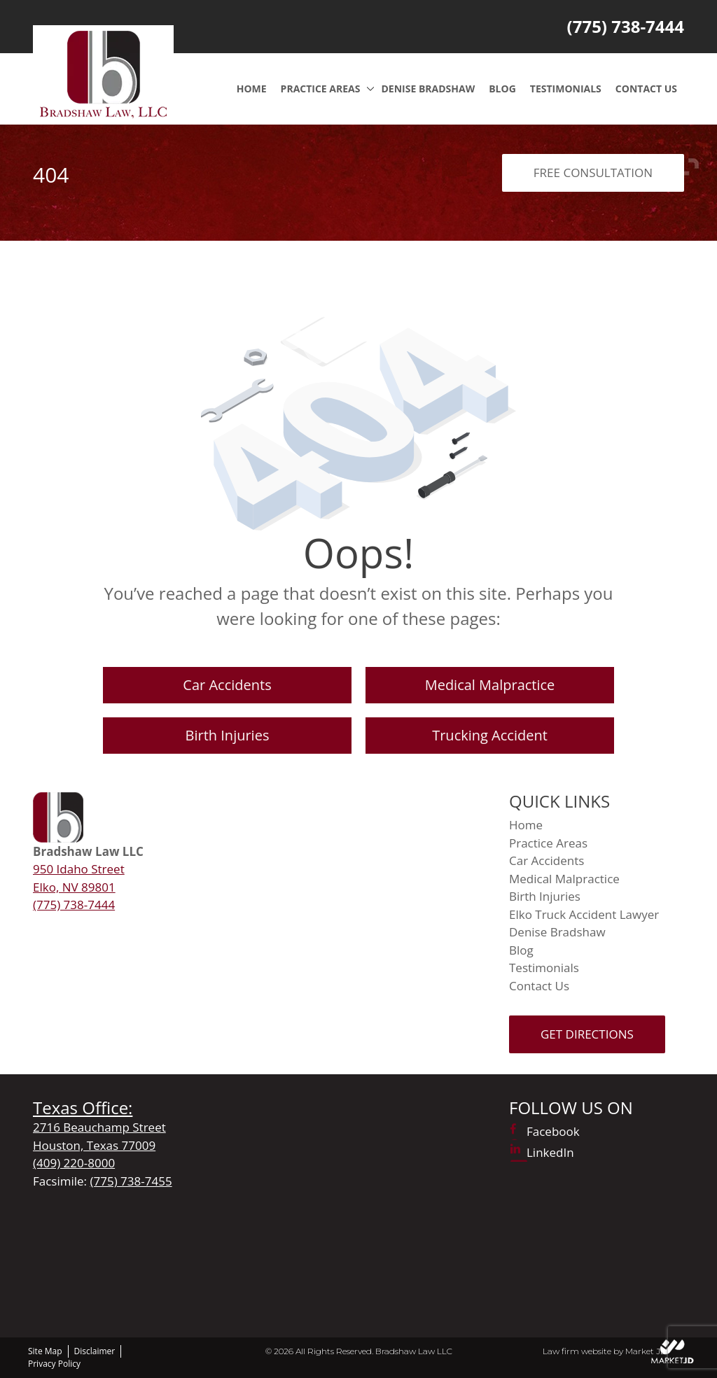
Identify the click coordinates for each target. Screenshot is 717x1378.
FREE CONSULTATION (593, 172)
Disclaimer (95, 1351)
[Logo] (103, 73)
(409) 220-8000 (74, 1163)
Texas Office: (82, 1107)
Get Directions (587, 1034)
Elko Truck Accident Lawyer (584, 914)
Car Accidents (227, 684)
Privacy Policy (54, 1364)
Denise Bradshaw (428, 88)
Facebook (553, 1131)
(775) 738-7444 (625, 26)
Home (252, 88)
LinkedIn (550, 1152)
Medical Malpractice (490, 684)
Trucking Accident (490, 735)
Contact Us (646, 88)
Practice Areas (321, 88)
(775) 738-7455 (131, 1181)
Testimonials (565, 88)
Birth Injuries (228, 735)
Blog (502, 88)
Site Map (45, 1351)
